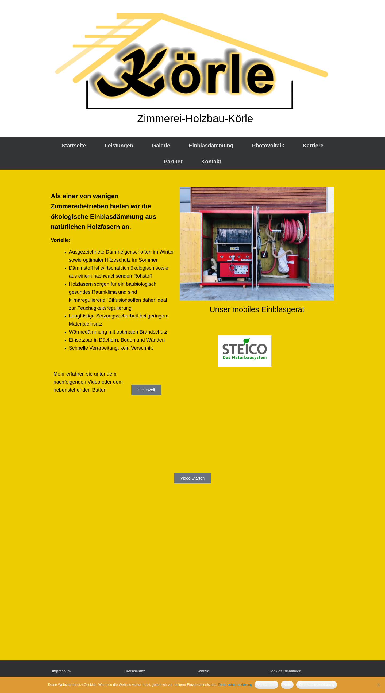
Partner (173, 161)
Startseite (73, 145)
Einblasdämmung (211, 145)
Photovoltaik (268, 145)
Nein (287, 685)
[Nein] (378, 684)
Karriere (313, 145)
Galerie (161, 145)
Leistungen (119, 145)
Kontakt (211, 161)
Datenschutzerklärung (235, 685)
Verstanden (266, 685)
